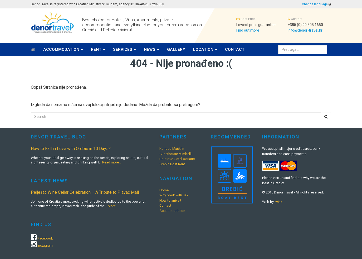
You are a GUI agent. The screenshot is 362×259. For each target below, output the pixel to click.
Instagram (45, 245)
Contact (234, 49)
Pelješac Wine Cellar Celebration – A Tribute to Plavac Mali (85, 192)
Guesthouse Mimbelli (175, 154)
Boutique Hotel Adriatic (177, 159)
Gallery (176, 49)
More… (113, 206)
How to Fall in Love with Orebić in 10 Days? (71, 148)
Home (164, 190)
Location (205, 49)
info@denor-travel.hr (305, 30)
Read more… (111, 162)
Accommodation (63, 49)
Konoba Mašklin (171, 149)
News (151, 49)
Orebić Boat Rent (172, 164)
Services (124, 49)
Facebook (45, 238)
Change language (315, 4)
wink (278, 202)
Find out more (247, 30)
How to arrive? (170, 200)
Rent (98, 49)
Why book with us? (173, 195)
